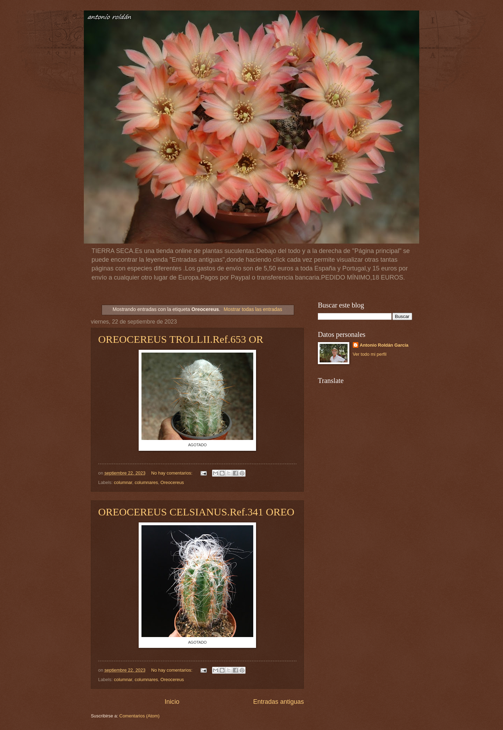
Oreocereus (172, 482)
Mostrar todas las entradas (253, 309)
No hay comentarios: (172, 473)
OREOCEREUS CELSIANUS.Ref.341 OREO (196, 512)
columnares (146, 482)
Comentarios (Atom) (139, 715)
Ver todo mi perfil (370, 354)
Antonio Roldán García (384, 345)
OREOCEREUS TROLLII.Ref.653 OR (180, 339)
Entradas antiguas (278, 701)
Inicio (172, 701)
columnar (123, 482)
